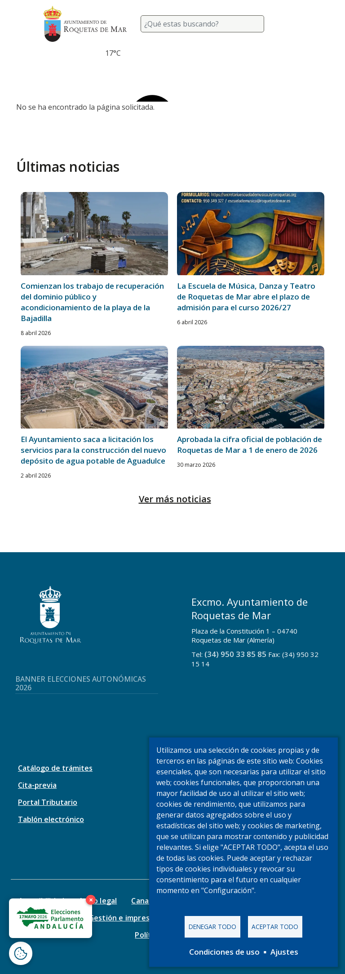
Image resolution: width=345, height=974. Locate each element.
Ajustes (284, 952)
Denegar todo (212, 926)
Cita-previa (37, 785)
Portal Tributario (47, 802)
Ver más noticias (175, 499)
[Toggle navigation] (291, 24)
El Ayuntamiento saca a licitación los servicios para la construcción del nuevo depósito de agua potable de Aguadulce (93, 450)
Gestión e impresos (123, 918)
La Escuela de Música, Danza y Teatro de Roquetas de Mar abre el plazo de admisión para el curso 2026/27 (246, 297)
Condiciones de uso (224, 952)
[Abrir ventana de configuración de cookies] (20, 953)
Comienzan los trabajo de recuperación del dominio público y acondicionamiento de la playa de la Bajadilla (92, 302)
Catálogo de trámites (55, 768)
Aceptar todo (275, 926)
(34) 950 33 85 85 (235, 654)
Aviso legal (98, 901)
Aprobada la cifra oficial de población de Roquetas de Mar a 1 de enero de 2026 (249, 444)
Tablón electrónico (51, 819)
